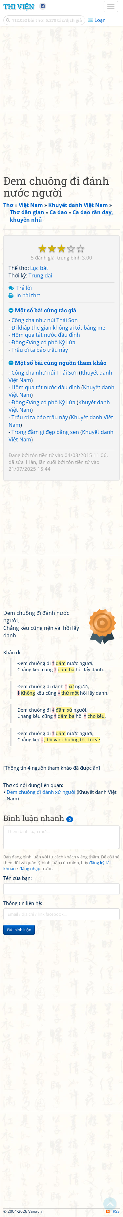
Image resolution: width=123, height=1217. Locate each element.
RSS (113, 1211)
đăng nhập (29, 868)
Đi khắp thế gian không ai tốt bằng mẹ (58, 327)
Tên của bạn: (17, 878)
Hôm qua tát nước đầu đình (45, 334)
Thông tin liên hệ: (22, 903)
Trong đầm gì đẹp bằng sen (45, 432)
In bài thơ (28, 295)
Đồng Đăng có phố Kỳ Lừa (43, 342)
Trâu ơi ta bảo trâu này (39, 349)
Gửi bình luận (19, 929)
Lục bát (39, 268)
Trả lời (24, 287)
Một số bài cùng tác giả (42, 310)
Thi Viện (18, 6)
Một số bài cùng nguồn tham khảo (58, 363)
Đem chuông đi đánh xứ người (41, 792)
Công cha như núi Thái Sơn (44, 320)
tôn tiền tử (42, 455)
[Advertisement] (61, 98)
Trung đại (40, 275)
